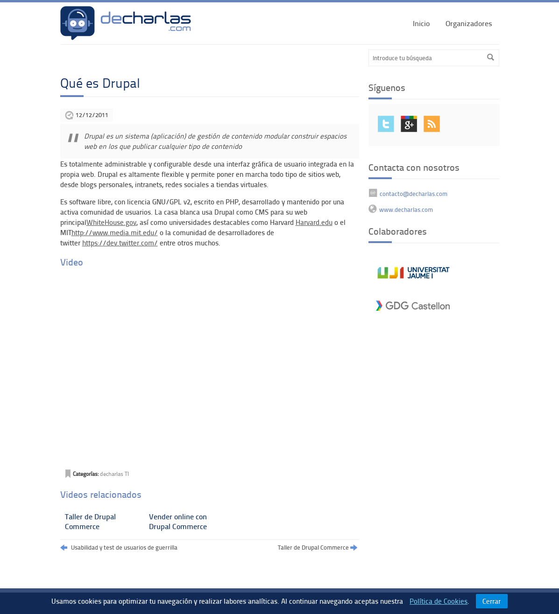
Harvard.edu (314, 222)
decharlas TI (114, 474)
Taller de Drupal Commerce (90, 521)
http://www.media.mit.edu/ (114, 232)
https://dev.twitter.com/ (120, 242)
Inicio (421, 23)
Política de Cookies (438, 601)
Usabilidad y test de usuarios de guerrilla (118, 547)
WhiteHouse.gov (111, 222)
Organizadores (469, 23)
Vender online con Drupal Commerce (178, 521)
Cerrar (491, 601)
